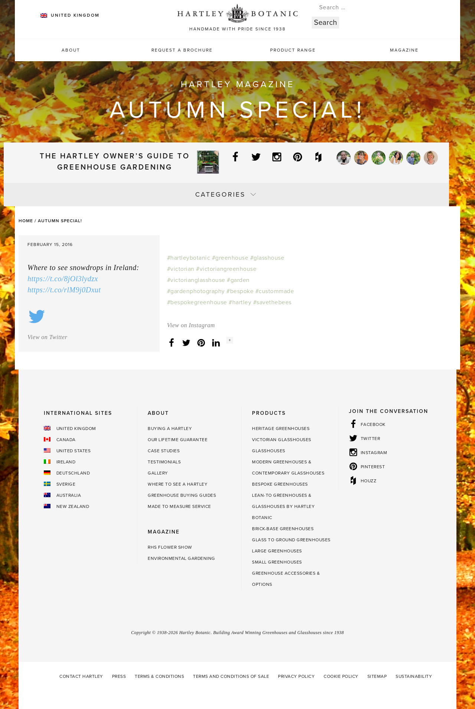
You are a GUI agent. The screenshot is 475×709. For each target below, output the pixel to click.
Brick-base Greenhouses (283, 528)
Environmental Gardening (181, 558)
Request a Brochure (182, 50)
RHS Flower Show (170, 547)
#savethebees (272, 302)
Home (26, 220)
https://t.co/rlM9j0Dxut (64, 290)
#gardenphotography (196, 291)
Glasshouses (268, 450)
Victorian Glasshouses (281, 439)
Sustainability (414, 676)
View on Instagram (191, 325)
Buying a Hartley (170, 428)
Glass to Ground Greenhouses (291, 539)
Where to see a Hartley (177, 484)
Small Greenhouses (277, 562)
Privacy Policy (296, 676)
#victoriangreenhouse (226, 269)
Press (119, 676)
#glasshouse (267, 258)
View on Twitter (47, 337)
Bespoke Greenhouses (280, 484)
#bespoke (239, 291)
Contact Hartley (81, 676)
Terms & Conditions (159, 676)
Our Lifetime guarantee (177, 439)
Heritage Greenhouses (280, 428)
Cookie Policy (341, 676)
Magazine (404, 50)
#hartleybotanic (188, 258)
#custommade (274, 291)
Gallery (158, 473)
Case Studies (164, 450)
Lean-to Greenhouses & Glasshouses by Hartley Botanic (283, 506)
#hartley (240, 302)
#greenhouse (230, 258)
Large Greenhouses (277, 551)
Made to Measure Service (179, 506)
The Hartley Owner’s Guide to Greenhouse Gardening (115, 162)
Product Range (293, 50)
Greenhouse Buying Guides (182, 495)
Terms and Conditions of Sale (231, 676)
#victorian (180, 269)
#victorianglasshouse (196, 280)
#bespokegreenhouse (197, 302)
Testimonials (164, 462)
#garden (238, 280)
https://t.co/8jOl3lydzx (62, 279)
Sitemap (377, 676)
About (71, 50)
